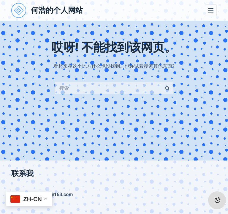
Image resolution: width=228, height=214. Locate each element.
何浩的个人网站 (57, 10)
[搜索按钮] (167, 88)
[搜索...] (108, 88)
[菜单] (211, 10)
